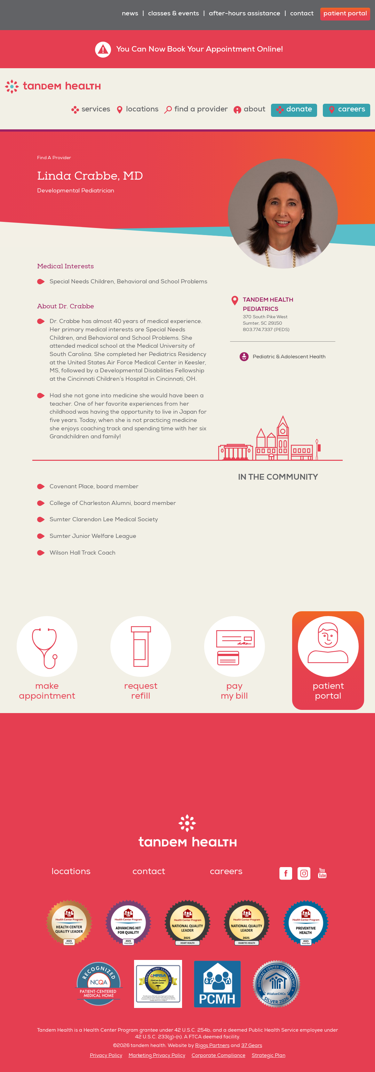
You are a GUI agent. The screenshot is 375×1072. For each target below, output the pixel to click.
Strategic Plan (268, 1055)
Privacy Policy (106, 1055)
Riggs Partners (212, 1046)
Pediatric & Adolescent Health (283, 356)
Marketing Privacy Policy (157, 1055)
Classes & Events (173, 14)
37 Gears (251, 1046)
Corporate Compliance (218, 1055)
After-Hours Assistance (244, 14)
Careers (226, 872)
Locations (71, 872)
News (130, 14)
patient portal (345, 14)
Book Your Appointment (211, 50)
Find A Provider (54, 158)
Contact (302, 14)
